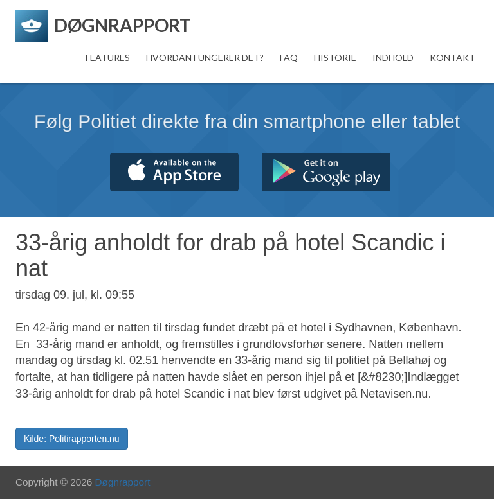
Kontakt (452, 57)
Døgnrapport (123, 482)
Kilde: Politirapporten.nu (72, 438)
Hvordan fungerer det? (205, 57)
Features (108, 57)
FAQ (289, 57)
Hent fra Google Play (326, 172)
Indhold (393, 57)
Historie (335, 57)
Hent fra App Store (174, 172)
